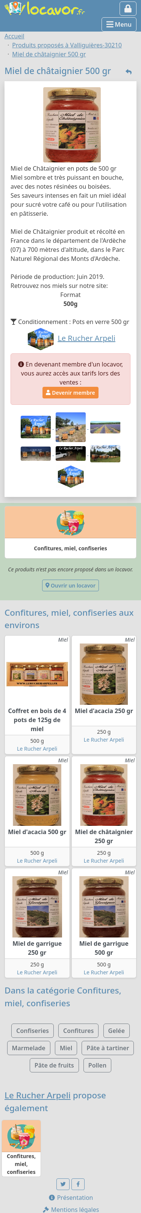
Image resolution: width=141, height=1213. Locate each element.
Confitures (78, 1031)
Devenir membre (70, 392)
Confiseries (32, 1031)
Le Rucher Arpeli (37, 748)
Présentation (70, 1197)
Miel (66, 1048)
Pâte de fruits (54, 1065)
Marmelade (28, 1048)
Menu (119, 24)
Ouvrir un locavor (70, 585)
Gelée (116, 1031)
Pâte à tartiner (107, 1048)
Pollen (97, 1065)
